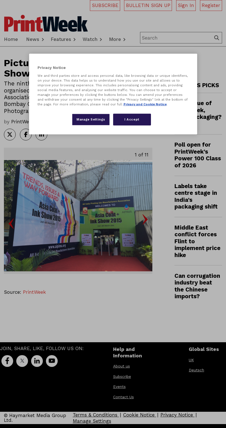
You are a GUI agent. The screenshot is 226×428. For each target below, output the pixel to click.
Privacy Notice (177, 415)
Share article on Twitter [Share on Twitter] (10, 134)
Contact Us (123, 397)
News (32, 39)
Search (217, 37)
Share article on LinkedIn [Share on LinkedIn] (41, 134)
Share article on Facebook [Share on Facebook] (26, 134)
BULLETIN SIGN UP (148, 5)
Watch (90, 39)
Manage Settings (92, 421)
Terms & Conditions (96, 415)
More (115, 39)
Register (211, 5)
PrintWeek (34, 292)
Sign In (186, 5)
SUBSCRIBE (105, 5)
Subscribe (122, 376)
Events (119, 386)
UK (191, 360)
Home (11, 39)
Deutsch (196, 370)
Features (61, 39)
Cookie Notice (139, 415)
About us (121, 366)
